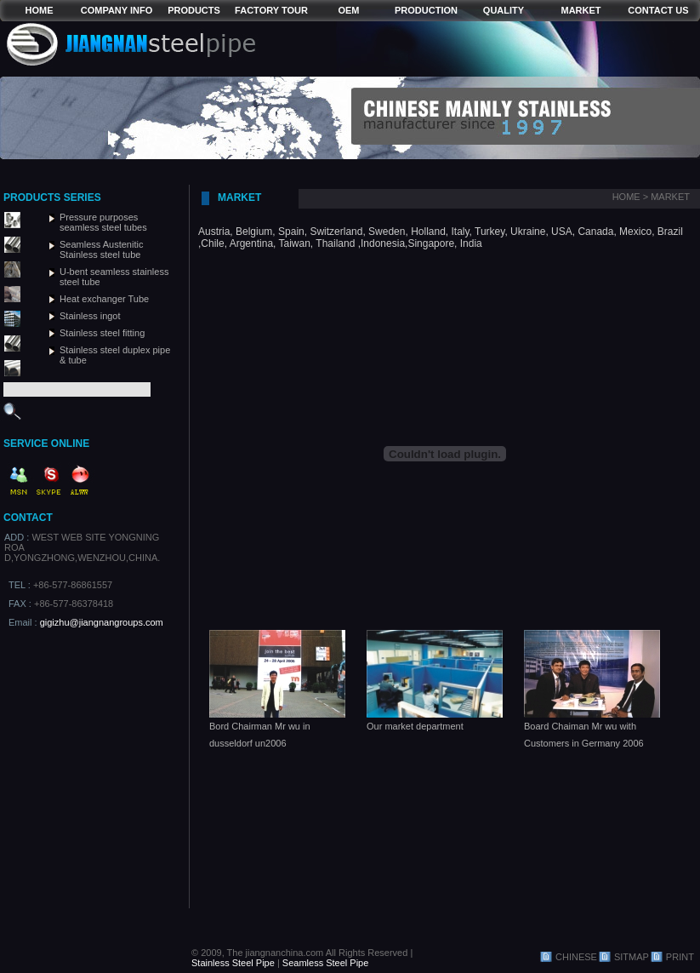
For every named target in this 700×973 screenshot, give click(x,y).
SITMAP (631, 957)
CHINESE (576, 957)
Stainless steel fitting (102, 333)
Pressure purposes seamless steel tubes (103, 222)
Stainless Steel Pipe (233, 963)
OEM (348, 10)
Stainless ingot (90, 316)
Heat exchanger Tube (104, 299)
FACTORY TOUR (271, 10)
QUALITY (503, 10)
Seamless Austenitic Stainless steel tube (101, 249)
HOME (40, 10)
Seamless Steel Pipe (325, 963)
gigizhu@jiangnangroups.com (101, 622)
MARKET (580, 10)
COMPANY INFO (117, 10)
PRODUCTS (194, 10)
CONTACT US (658, 10)
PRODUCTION (426, 10)
